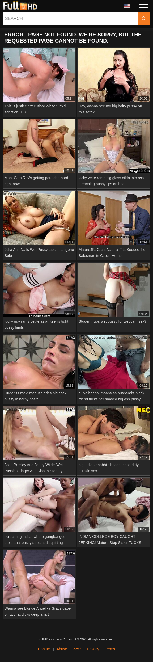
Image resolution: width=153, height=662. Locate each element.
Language (127, 6)
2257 (77, 649)
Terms (110, 649)
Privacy (93, 649)
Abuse (62, 649)
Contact (44, 649)
